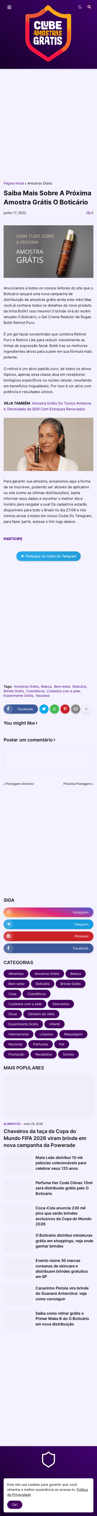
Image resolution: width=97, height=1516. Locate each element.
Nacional (42, 695)
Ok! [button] (15, 1505)
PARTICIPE (13, 539)
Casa (12, 994)
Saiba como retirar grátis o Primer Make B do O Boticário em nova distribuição (62, 1318)
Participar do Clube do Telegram (48, 556)
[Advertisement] (48, 124)
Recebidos (43, 1054)
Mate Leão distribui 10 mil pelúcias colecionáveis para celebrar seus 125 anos (61, 1163)
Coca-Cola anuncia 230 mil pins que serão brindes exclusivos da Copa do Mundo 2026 (63, 1216)
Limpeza (46, 1034)
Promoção (16, 1054)
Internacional (18, 1034)
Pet (61, 1044)
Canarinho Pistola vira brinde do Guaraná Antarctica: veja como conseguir (62, 1293)
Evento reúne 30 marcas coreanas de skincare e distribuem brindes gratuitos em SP (62, 1268)
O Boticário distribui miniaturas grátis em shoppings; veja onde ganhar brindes (64, 1240)
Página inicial (14, 183)
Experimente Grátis (18, 695)
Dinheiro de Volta (41, 1014)
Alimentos (16, 974)
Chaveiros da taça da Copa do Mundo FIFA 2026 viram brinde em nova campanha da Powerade (45, 1138)
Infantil (54, 1024)
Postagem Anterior (20, 784)
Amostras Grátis (39, 183)
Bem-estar (62, 686)
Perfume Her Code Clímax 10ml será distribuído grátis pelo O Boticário (64, 1188)
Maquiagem (73, 1034)
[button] (9, 7)
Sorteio (68, 1054)
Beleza (46, 686)
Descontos (61, 1004)
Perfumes (40, 1044)
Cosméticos (35, 691)
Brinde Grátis (14, 691)
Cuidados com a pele (63, 691)
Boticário (79, 686)
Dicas (12, 1014)
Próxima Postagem (77, 784)
